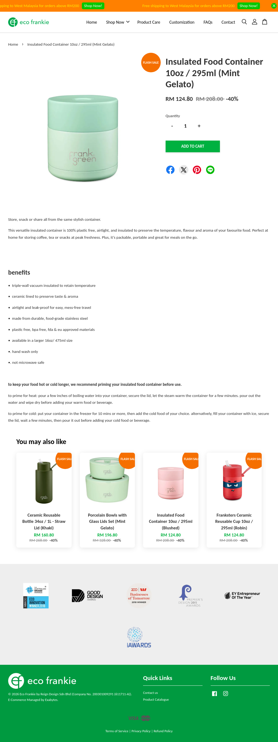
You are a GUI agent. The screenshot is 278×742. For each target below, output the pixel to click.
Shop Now (117, 22)
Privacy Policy (140, 731)
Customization (181, 22)
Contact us (150, 693)
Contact (228, 22)
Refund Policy (163, 731)
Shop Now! (96, 5)
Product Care (148, 22)
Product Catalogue (156, 699)
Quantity (173, 115)
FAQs (208, 22)
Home (91, 22)
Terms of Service (116, 731)
